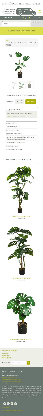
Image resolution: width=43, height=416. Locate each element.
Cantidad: (10, 101)
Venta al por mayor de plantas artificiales (11, 379)
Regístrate (31, 101)
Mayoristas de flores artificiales (9, 377)
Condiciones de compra (10, 351)
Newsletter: (6, 363)
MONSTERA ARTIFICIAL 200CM (21, 216)
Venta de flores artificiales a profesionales (11, 381)
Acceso (34, 18)
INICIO (8, 40)
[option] (21, 65)
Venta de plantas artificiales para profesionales (13, 383)
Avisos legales (5, 407)
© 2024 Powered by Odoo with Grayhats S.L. (12, 410)
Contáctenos (7, 358)
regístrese (10, 116)
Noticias (5, 353)
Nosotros (6, 355)
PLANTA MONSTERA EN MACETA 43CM (21, 340)
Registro (26, 18)
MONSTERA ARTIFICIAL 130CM (21, 278)
